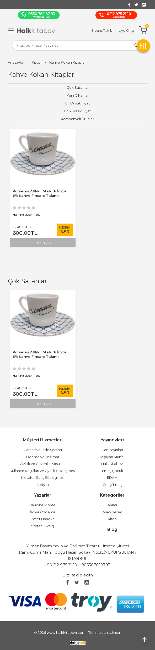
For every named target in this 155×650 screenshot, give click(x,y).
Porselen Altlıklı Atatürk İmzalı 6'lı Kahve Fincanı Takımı (40, 354)
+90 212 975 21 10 (61, 565)
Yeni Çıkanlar (78, 95)
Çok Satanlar (27, 281)
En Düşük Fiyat (77, 103)
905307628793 (95, 565)
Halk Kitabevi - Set (26, 375)
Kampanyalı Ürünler (77, 119)
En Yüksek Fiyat (77, 111)
